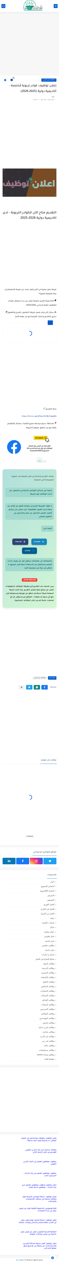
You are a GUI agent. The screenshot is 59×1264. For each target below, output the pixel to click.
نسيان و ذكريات (48, 954)
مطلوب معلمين (48, 945)
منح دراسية (49, 950)
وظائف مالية (49, 1045)
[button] (44, 687)
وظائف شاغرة (48, 1032)
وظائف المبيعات (47, 1004)
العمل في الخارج (47, 909)
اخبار (52, 882)
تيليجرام (39, 541)
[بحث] (3, 6)
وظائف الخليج (48, 982)
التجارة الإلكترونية (47, 891)
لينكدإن (29, 550)
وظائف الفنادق (48, 1000)
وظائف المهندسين (46, 1018)
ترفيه (52, 918)
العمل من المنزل (47, 913)
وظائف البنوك (48, 963)
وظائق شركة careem (45, 1054)
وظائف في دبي (48, 1041)
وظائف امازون (48, 1023)
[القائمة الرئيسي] (56, 6)
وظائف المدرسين (47, 1009)
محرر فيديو (49, 941)
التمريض (50, 895)
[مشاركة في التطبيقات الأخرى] (21, 687)
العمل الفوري (48, 904)
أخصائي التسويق (47, 886)
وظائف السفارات (47, 991)
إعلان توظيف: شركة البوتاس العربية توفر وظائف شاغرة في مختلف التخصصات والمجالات (39, 1199)
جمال (52, 927)
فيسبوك (20, 541)
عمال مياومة (49, 932)
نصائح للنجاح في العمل (45, 959)
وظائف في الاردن (49, 80)
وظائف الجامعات (47, 977)
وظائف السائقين (47, 986)
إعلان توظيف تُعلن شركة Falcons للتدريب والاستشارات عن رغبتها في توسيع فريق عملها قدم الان (39, 1246)
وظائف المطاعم (47, 1014)
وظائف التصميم (47, 973)
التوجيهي (50, 900)
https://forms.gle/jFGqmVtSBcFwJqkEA (39, 416)
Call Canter (49, 1059)
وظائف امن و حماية (46, 1027)
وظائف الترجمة (48, 968)
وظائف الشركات (47, 995)
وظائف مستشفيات (46, 1050)
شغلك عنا (20, 1260)
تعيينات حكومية (48, 923)
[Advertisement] (29, 44)
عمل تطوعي (49, 936)
